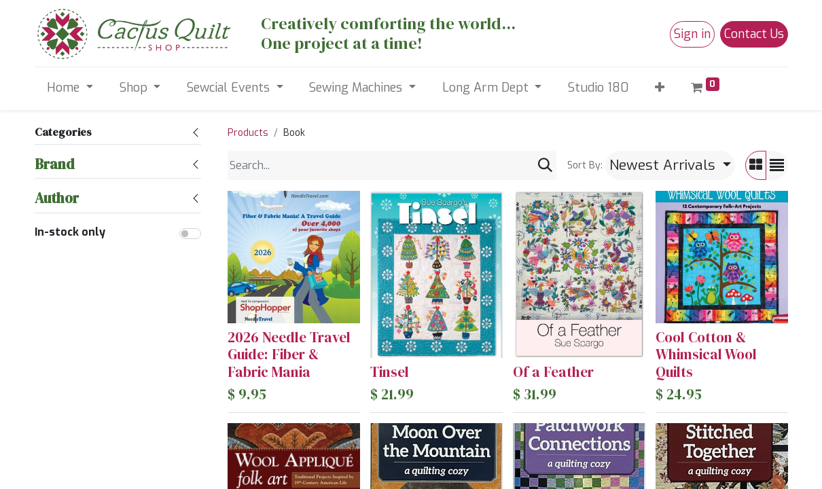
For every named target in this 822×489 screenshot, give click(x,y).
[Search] (545, 165)
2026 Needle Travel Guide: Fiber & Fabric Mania (289, 354)
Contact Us (754, 34)
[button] (660, 88)
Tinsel (389, 372)
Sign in (692, 34)
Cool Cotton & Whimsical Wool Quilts (706, 354)
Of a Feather (553, 372)
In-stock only (70, 232)
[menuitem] (598, 88)
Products (248, 132)
